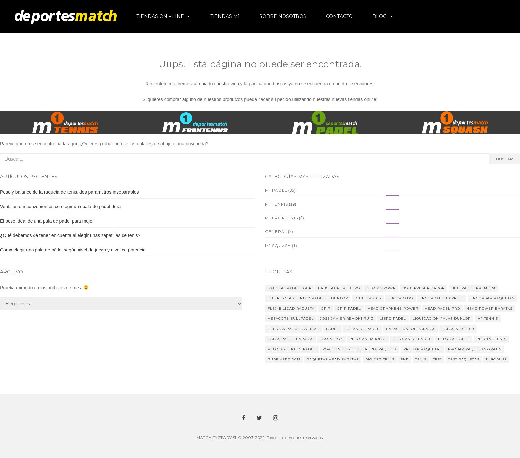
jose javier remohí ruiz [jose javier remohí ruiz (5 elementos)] (346, 318)
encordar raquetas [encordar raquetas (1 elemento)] (492, 298)
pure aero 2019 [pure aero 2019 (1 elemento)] (284, 359)
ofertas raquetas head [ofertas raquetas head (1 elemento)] (294, 329)
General (276, 231)
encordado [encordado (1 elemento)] (400, 298)
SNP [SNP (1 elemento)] (405, 359)
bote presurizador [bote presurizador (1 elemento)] (423, 288)
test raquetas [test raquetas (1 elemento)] (463, 359)
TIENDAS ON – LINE (160, 16)
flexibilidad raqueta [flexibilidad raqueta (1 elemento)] (291, 308)
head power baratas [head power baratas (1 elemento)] (489, 308)
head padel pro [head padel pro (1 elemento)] (442, 308)
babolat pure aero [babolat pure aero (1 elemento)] (339, 288)
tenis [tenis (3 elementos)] (420, 359)
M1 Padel (276, 190)
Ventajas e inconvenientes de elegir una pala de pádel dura (60, 206)
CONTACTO (339, 16)
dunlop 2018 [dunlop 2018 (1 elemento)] (367, 298)
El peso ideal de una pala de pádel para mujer (47, 221)
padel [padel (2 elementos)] (332, 329)
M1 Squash (278, 245)
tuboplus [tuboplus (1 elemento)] (496, 359)
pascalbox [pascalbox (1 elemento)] (331, 339)
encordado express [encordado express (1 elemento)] (441, 298)
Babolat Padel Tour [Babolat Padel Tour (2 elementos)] (290, 288)
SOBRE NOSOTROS (283, 16)
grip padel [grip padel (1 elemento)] (349, 308)
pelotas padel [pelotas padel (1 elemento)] (454, 339)
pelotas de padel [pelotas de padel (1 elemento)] (412, 339)
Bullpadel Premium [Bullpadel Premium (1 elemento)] (473, 288)
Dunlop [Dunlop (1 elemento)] (339, 298)
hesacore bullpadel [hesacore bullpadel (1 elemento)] (291, 318)
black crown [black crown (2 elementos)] (381, 288)
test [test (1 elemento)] (437, 359)
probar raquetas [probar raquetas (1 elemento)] (422, 349)
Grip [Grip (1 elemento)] (325, 308)
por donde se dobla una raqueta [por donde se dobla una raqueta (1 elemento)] (359, 349)
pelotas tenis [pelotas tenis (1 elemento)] (491, 339)
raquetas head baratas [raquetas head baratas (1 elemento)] (333, 359)
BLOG (380, 16)
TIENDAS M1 (225, 16)
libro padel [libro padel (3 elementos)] (393, 318)
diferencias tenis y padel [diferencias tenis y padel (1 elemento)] (296, 298)
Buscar (504, 158)
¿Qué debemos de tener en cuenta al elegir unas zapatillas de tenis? (70, 235)
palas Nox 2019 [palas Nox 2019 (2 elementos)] (458, 329)
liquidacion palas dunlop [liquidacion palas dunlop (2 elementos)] (442, 318)
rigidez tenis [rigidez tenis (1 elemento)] (379, 359)
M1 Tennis (276, 204)
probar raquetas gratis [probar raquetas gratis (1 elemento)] (474, 349)
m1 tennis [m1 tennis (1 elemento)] (487, 318)
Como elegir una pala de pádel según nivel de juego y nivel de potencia (73, 249)
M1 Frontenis (281, 217)
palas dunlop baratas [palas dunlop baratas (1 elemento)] (410, 329)
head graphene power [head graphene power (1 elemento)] (393, 308)
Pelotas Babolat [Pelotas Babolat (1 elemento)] (368, 339)
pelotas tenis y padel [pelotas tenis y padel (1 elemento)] (292, 349)
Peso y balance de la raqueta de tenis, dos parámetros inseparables (69, 192)
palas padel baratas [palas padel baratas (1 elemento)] (290, 339)
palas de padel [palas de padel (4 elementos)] (362, 329)
